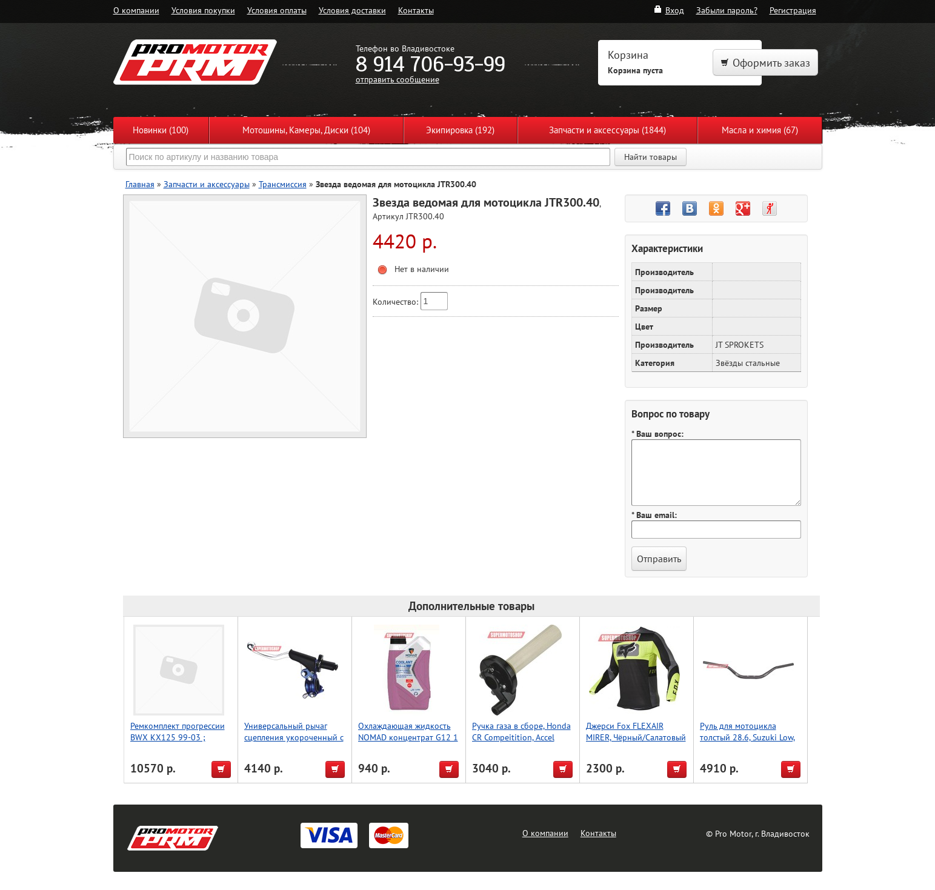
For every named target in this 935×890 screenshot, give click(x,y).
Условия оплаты (277, 10)
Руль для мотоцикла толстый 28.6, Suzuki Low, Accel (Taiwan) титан (747, 737)
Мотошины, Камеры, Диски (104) (306, 130)
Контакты (416, 10)
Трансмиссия (283, 184)
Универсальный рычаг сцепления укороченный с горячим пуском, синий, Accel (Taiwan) (294, 743)
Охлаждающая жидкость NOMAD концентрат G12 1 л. (408, 737)
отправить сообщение (397, 79)
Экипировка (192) (460, 130)
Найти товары (650, 156)
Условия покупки (203, 10)
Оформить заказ (765, 63)
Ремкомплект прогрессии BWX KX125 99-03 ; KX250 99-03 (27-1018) (177, 737)
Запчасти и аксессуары (207, 184)
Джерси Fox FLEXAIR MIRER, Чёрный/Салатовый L (636, 737)
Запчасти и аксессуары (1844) (607, 130)
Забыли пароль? (726, 10)
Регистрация (793, 10)
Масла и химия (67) (760, 130)
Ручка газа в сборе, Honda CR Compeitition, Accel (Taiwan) (521, 737)
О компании (136, 10)
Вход (668, 10)
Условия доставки (352, 10)
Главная (140, 184)
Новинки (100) (160, 130)
